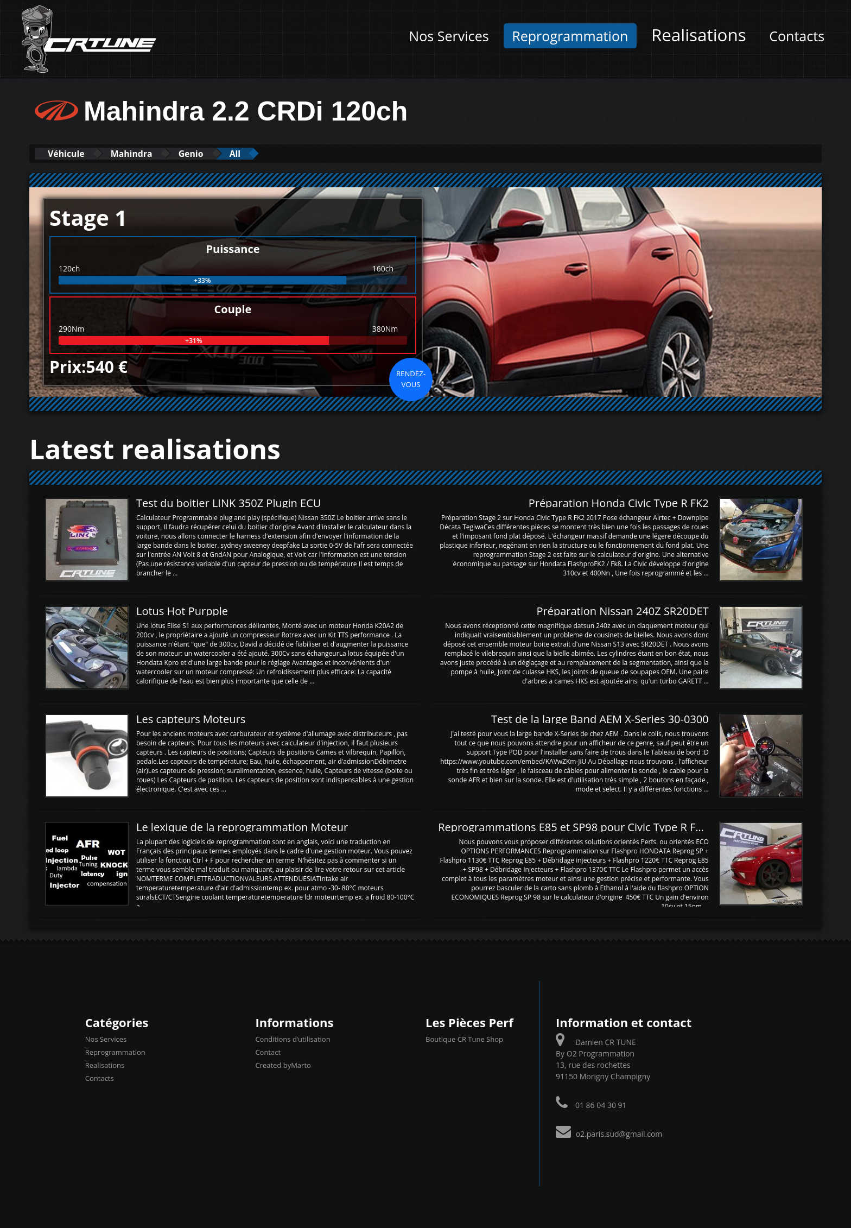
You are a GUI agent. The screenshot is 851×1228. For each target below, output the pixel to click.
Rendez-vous (411, 378)
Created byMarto (282, 1065)
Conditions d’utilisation (292, 1039)
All (265, 153)
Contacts (796, 36)
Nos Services (448, 36)
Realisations (698, 34)
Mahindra (145, 153)
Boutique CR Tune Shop (464, 1039)
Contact (268, 1052)
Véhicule (71, 153)
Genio (213, 153)
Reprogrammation (570, 36)
